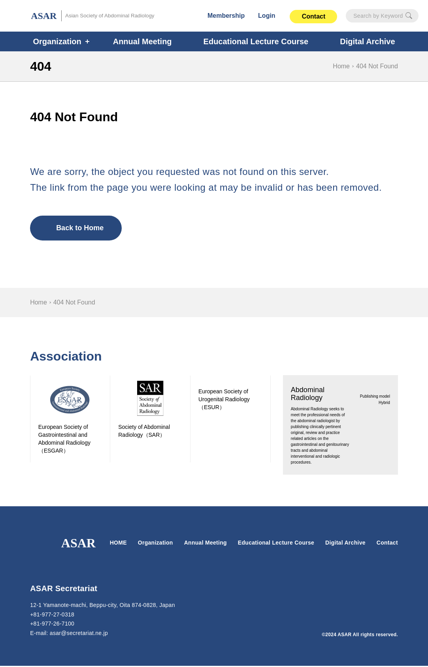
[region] (214, 302)
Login (267, 15)
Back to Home (79, 228)
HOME (118, 544)
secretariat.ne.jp (82, 634)
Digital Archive (345, 544)
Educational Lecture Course (255, 41)
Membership (226, 15)
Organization (62, 41)
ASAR (94, 15)
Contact (313, 16)
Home (342, 66)
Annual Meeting (145, 41)
